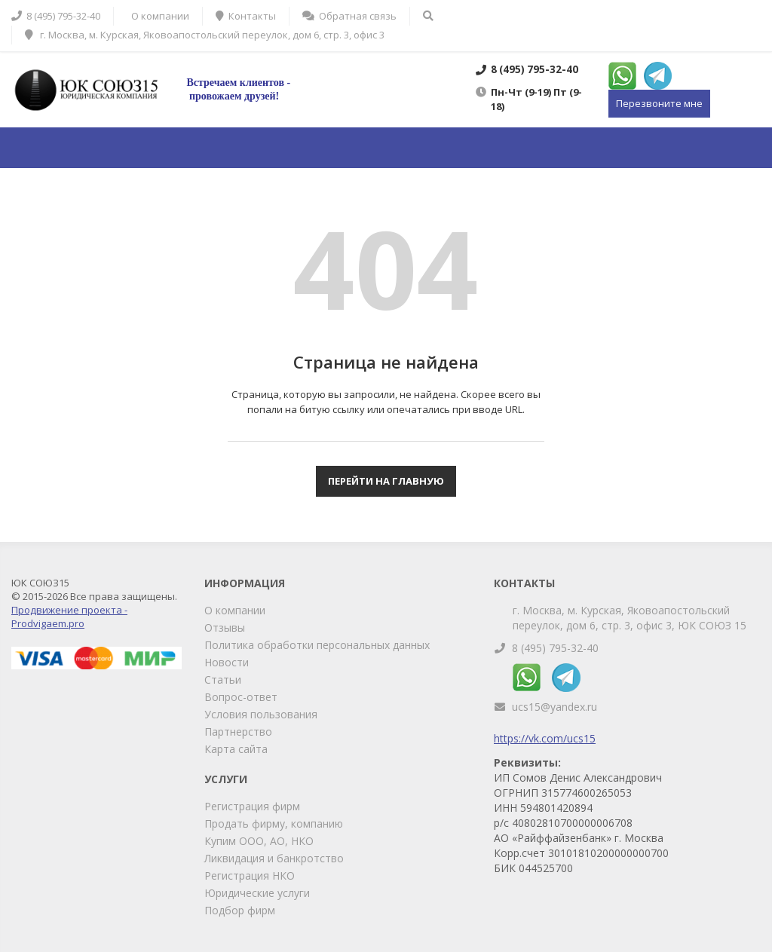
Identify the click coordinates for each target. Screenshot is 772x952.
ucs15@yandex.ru (554, 706)
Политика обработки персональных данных (317, 645)
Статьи (222, 679)
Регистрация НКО (249, 875)
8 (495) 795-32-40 (555, 648)
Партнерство (238, 731)
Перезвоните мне (659, 103)
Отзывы (224, 627)
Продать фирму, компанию (273, 823)
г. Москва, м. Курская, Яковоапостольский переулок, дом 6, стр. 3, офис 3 (204, 34)
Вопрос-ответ (240, 697)
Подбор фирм (239, 910)
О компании (234, 610)
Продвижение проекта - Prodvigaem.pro (69, 616)
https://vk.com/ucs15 (545, 738)
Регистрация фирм (252, 806)
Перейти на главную (386, 481)
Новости (226, 662)
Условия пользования (260, 714)
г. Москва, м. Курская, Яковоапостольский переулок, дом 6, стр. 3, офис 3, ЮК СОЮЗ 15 (629, 617)
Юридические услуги (257, 893)
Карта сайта (236, 749)
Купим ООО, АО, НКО (259, 841)
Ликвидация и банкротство (274, 858)
